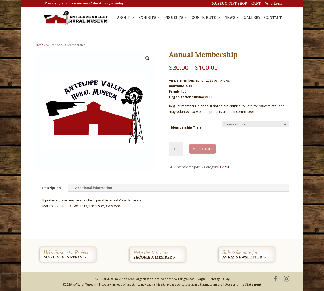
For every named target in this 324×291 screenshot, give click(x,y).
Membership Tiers (186, 127)
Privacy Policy (219, 279)
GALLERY (252, 18)
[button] (147, 58)
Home (39, 45)
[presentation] (9, 281)
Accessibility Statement (243, 285)
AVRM (50, 45)
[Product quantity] (176, 149)
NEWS (229, 18)
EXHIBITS (147, 18)
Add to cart (202, 148)
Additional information (93, 187)
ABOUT (123, 18)
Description (51, 187)
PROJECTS (173, 18)
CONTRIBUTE (204, 18)
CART (256, 4)
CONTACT (273, 18)
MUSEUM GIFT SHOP (229, 4)
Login (201, 279)
